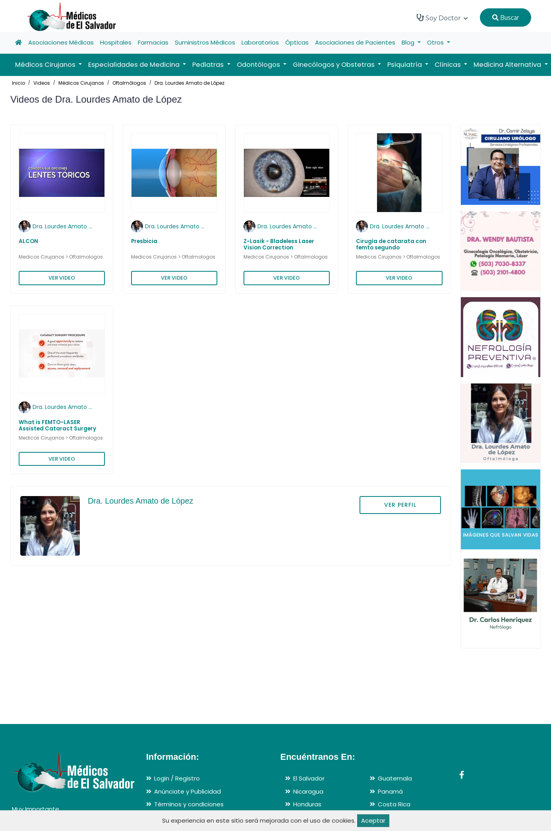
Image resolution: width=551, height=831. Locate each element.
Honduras (307, 804)
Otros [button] (436, 42)
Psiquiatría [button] (405, 64)
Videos (41, 83)
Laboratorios (260, 42)
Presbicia (144, 241)
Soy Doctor (442, 18)
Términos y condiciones (189, 804)
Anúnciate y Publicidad (187, 791)
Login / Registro (177, 778)
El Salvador (309, 778)
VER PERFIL (400, 505)
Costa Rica (394, 804)
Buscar (505, 17)
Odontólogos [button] (259, 64)
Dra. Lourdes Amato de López (189, 83)
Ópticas (297, 42)
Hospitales (115, 42)
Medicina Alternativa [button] (508, 64)
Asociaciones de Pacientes (355, 42)
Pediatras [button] (208, 64)
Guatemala (395, 778)
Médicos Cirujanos (81, 83)
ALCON (28, 241)
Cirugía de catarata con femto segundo (391, 244)
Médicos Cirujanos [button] (46, 64)
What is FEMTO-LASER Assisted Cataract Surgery (57, 425)
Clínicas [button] (448, 64)
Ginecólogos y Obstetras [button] (334, 64)
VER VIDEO (61, 278)
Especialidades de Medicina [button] (134, 64)
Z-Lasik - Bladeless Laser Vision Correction (279, 244)
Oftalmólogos (129, 83)
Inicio (18, 83)
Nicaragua (308, 791)
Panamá (390, 791)
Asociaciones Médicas (61, 42)
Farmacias (153, 42)
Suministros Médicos (205, 42)
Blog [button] (409, 42)
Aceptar (373, 820)
